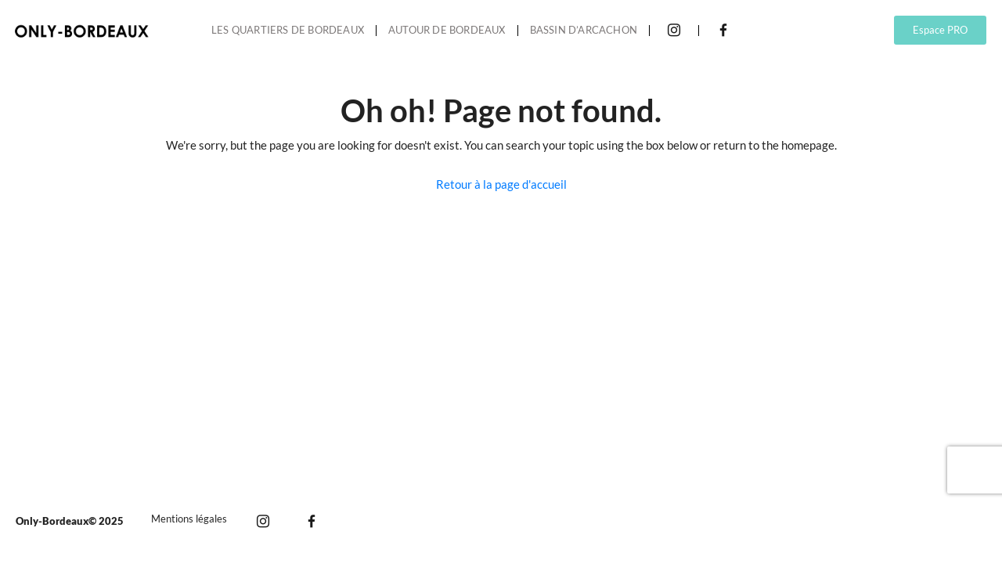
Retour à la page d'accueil (501, 184)
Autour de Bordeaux (447, 30)
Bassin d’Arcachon (583, 30)
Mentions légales (189, 518)
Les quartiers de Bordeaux (287, 30)
